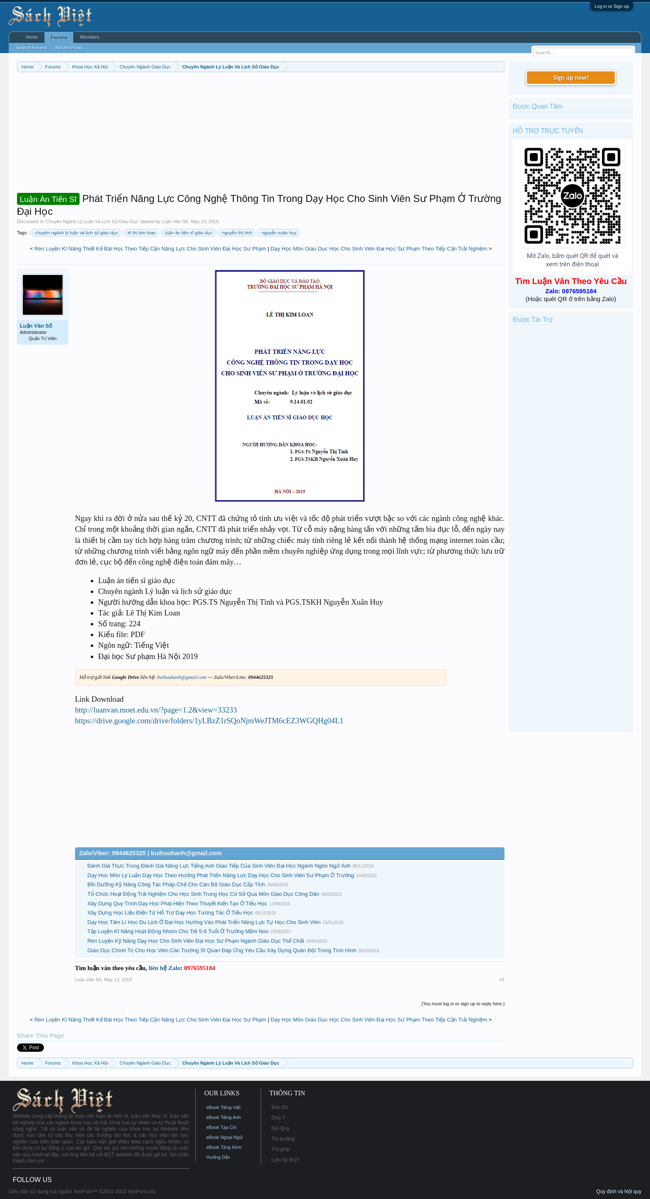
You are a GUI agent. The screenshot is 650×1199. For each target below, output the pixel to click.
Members (89, 36)
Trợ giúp (281, 1149)
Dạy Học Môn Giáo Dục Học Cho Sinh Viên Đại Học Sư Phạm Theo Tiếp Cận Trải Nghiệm (379, 249)
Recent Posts (69, 47)
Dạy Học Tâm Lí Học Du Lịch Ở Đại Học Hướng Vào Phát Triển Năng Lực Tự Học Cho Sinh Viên (204, 922)
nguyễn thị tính (236, 232)
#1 (502, 979)
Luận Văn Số (175, 221)
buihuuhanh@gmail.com (181, 677)
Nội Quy (281, 1128)
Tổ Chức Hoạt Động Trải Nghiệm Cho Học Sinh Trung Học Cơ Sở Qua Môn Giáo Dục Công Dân (203, 894)
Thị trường (283, 1139)
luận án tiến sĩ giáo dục (188, 232)
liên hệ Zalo (164, 968)
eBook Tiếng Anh (223, 1117)
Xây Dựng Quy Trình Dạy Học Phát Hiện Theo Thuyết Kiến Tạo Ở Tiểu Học (177, 903)
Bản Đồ (280, 1107)
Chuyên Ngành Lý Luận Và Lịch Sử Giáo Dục (92, 221)
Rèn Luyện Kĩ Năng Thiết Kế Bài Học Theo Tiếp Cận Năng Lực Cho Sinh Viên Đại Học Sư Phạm (150, 249)
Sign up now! (571, 77)
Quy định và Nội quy (619, 1191)
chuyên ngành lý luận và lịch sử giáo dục (75, 232)
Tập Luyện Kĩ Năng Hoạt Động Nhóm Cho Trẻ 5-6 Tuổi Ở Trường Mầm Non (178, 931)
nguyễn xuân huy (277, 232)
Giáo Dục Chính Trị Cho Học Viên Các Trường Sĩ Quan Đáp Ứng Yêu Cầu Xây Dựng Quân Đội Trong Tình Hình (222, 950)
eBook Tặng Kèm (224, 1147)
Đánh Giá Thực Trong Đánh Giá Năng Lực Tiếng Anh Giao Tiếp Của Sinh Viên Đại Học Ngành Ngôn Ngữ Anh (219, 866)
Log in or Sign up (611, 6)
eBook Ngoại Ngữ (224, 1137)
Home (32, 36)
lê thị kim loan (140, 232)
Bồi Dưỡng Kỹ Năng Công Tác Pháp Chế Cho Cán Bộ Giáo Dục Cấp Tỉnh (176, 884)
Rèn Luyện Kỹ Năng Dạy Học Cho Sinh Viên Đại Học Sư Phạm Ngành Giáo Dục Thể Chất (195, 941)
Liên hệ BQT (286, 1160)
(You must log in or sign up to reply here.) (463, 1003)
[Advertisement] (261, 134)
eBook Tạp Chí (221, 1127)
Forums (59, 37)
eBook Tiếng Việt (223, 1107)
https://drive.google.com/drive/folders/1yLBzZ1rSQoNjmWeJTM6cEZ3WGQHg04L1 (209, 720)
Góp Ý (279, 1118)
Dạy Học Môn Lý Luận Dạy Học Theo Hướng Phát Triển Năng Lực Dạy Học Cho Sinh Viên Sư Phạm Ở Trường (220, 875)
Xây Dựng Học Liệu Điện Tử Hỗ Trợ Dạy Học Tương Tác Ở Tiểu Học (170, 913)
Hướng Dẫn (218, 1157)
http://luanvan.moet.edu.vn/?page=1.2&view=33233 (156, 709)
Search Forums (31, 47)
